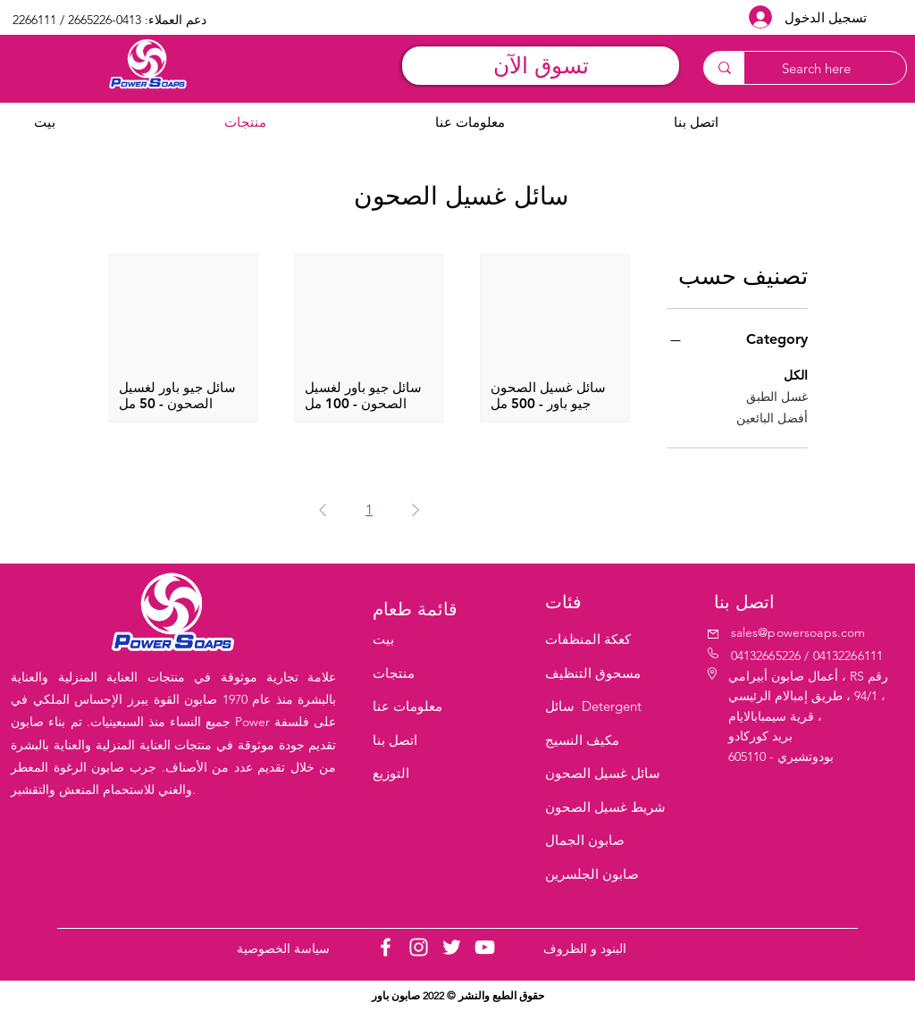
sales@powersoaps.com (798, 632)
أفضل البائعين (772, 417)
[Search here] (834, 68)
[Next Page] (322, 510)
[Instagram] (419, 947)
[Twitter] (452, 947)
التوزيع (391, 773)
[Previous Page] (415, 510)
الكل (796, 374)
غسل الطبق (777, 396)
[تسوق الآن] (540, 65)
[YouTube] (485, 947)
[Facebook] (386, 947)
